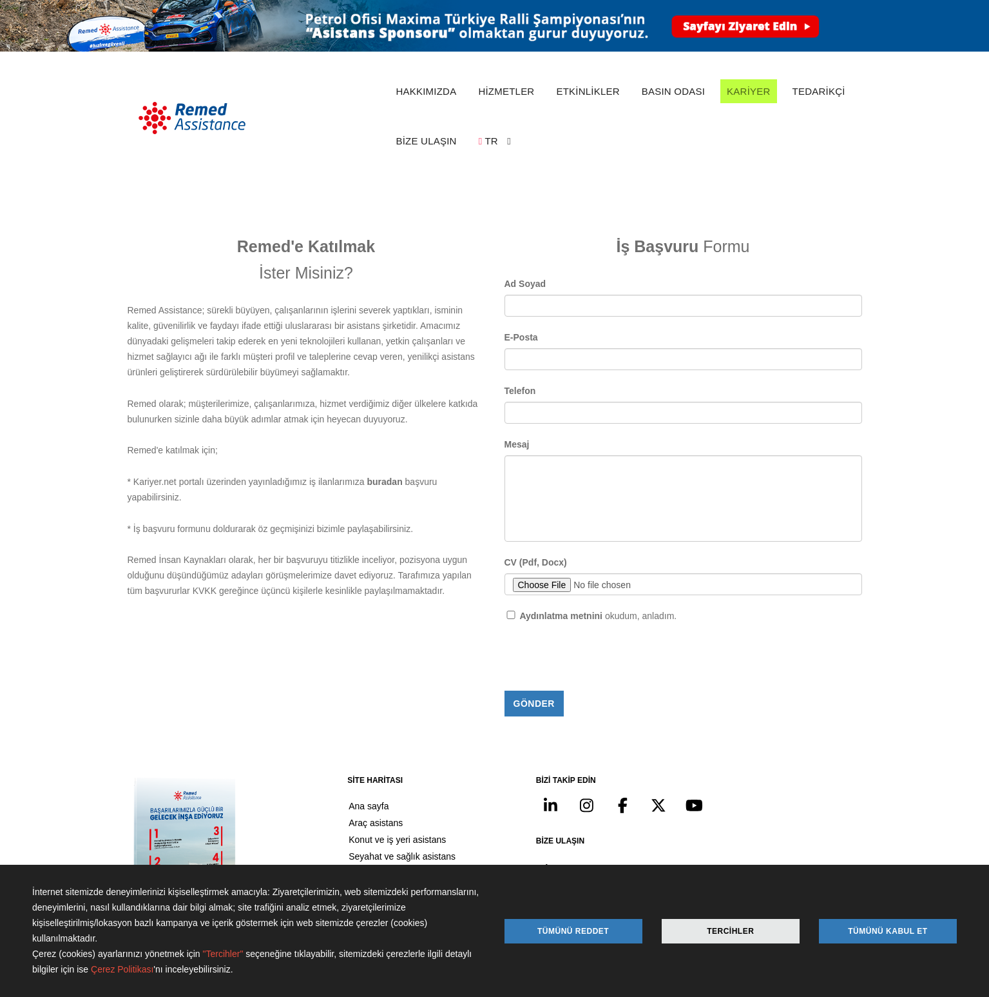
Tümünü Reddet (573, 931)
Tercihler (730, 931)
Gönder (534, 620)
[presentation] (602, 575)
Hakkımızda (341, 792)
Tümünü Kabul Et (887, 931)
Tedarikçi (334, 859)
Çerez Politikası (122, 970)
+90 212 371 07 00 (771, 772)
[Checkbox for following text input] (510, 532)
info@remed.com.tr (764, 803)
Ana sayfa (337, 725)
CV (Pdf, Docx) (535, 479)
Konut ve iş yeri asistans (365, 758)
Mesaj (517, 361)
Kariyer (331, 842)
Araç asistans (344, 741)
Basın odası (341, 825)
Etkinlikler (336, 809)
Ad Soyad (525, 200)
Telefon (520, 307)
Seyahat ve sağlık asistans (370, 775)
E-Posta (521, 254)
